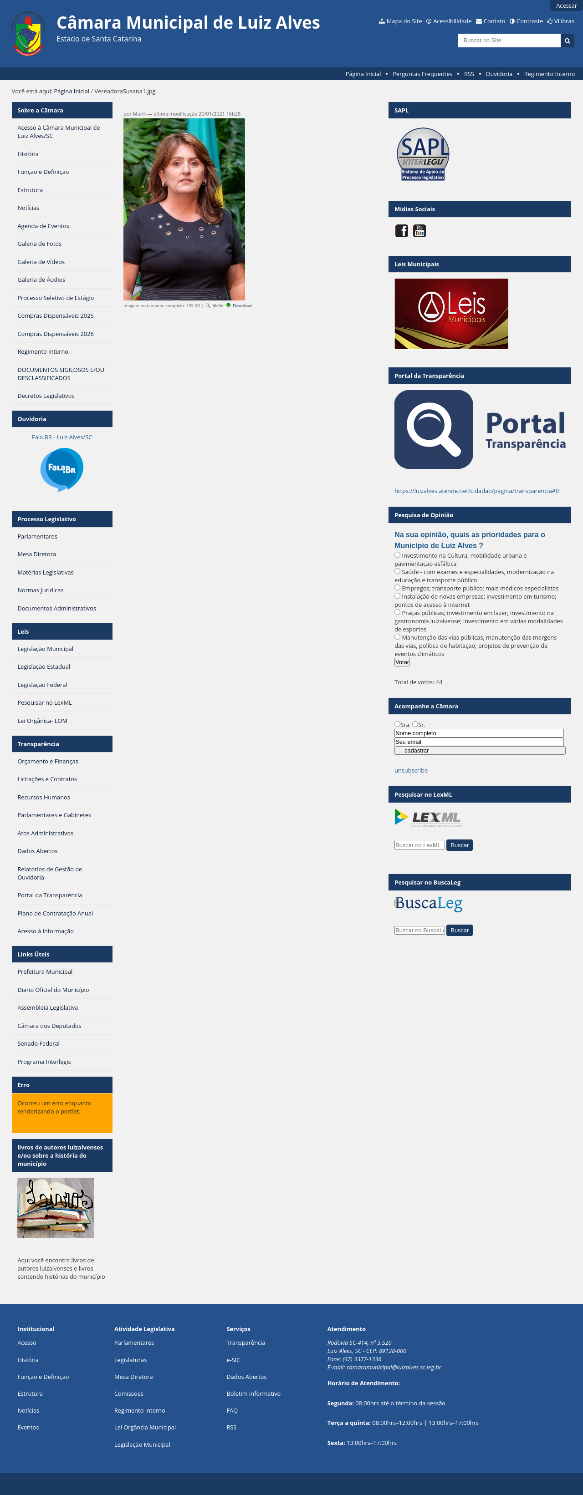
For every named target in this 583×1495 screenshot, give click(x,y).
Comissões (128, 1393)
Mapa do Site (404, 21)
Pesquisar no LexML (423, 794)
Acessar (566, 5)
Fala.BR (62, 437)
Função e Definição (43, 1377)
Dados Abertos (246, 1377)
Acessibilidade (452, 21)
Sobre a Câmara (40, 110)
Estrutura (30, 1393)
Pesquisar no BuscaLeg (427, 882)
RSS (469, 74)
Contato (495, 21)
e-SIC (233, 1360)
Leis (23, 631)
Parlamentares (134, 1342)
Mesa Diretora (133, 1377)
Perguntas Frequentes (422, 74)
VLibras (564, 21)
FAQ (232, 1410)
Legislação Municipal (142, 1444)
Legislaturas (130, 1360)
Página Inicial (363, 74)
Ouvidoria (499, 74)
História (28, 1360)
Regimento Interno (549, 74)
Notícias (28, 1410)
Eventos (28, 1427)
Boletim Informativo (253, 1393)
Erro (23, 1085)
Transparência (38, 744)
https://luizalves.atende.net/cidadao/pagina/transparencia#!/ (476, 491)
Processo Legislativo (46, 519)
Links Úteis (33, 954)
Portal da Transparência (429, 375)
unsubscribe (411, 770)
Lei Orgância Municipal (145, 1427)
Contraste (530, 21)
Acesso (26, 1342)
